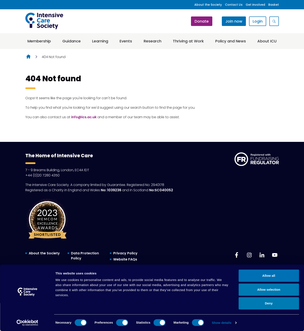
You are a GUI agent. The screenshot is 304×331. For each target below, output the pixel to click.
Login (258, 21)
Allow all (268, 275)
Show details (222, 322)
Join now (233, 21)
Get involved (255, 5)
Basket (273, 5)
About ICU (267, 41)
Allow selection (268, 289)
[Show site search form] (274, 21)
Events (126, 41)
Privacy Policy (125, 253)
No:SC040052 (161, 190)
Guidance (71, 41)
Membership (39, 41)
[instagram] (249, 255)
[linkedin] (262, 255)
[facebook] (236, 255)
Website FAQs (125, 259)
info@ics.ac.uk (84, 117)
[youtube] (274, 255)
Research (152, 41)
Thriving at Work (188, 41)
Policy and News (230, 41)
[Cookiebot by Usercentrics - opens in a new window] (27, 323)
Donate (202, 21)
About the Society (208, 5)
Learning (100, 41)
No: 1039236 (111, 190)
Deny (269, 303)
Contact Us (234, 5)
